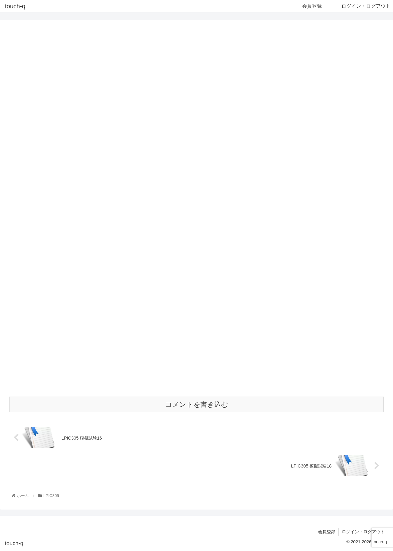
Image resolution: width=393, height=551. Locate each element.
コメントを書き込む (196, 404)
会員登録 (326, 531)
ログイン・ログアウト (363, 531)
